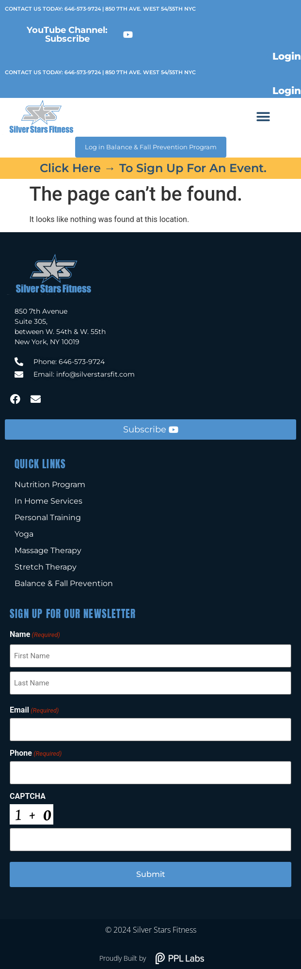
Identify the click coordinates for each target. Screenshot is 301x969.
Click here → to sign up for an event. (153, 168)
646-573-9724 (82, 8)
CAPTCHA (28, 796)
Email (34, 710)
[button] (263, 117)
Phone (36, 753)
